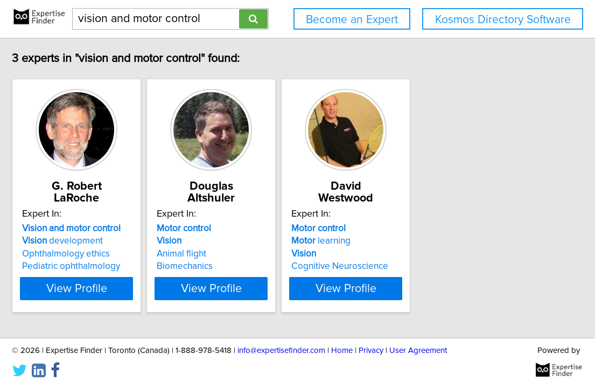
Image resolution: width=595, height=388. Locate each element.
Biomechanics (255, 254)
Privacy (371, 349)
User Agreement (418, 349)
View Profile (133, 276)
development (106, 229)
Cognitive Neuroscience (437, 254)
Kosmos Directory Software (503, 19)
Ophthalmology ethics (109, 242)
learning (418, 229)
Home (342, 349)
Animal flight (252, 242)
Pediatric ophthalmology (115, 254)
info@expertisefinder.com (281, 349)
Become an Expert (352, 19)
